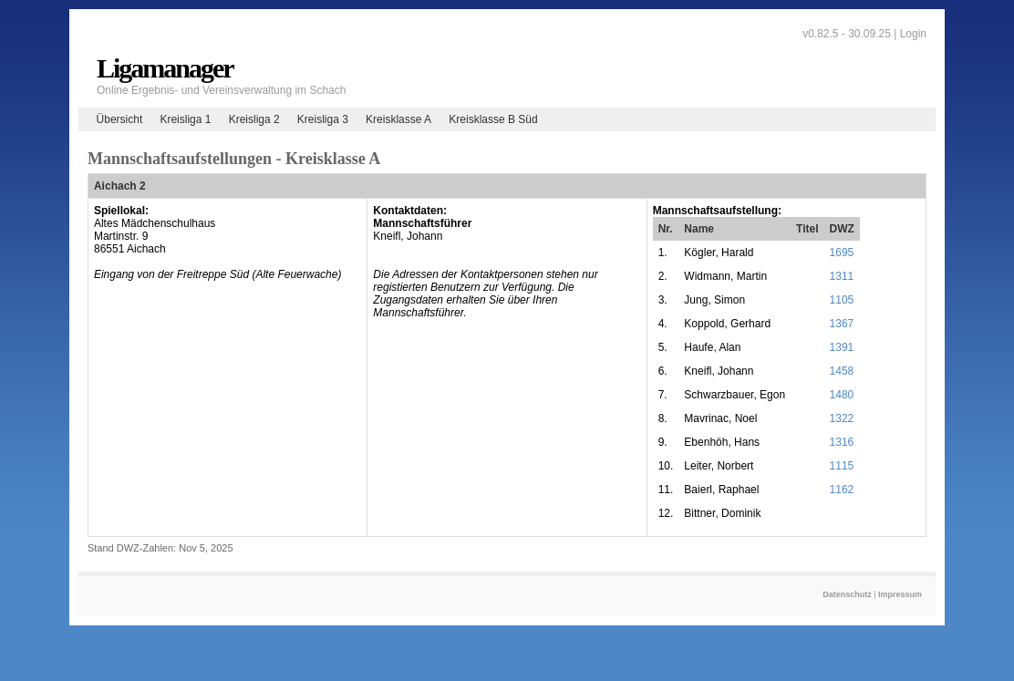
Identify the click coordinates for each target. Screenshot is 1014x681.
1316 (842, 442)
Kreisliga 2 (254, 119)
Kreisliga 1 (185, 119)
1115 (842, 465)
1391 (842, 347)
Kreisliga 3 (322, 119)
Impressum (900, 594)
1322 (842, 418)
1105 (842, 300)
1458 (842, 371)
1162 (842, 489)
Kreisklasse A (398, 119)
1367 (842, 323)
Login (913, 33)
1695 (842, 252)
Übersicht (120, 119)
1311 (842, 276)
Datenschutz (847, 594)
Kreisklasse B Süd (493, 119)
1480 (842, 394)
